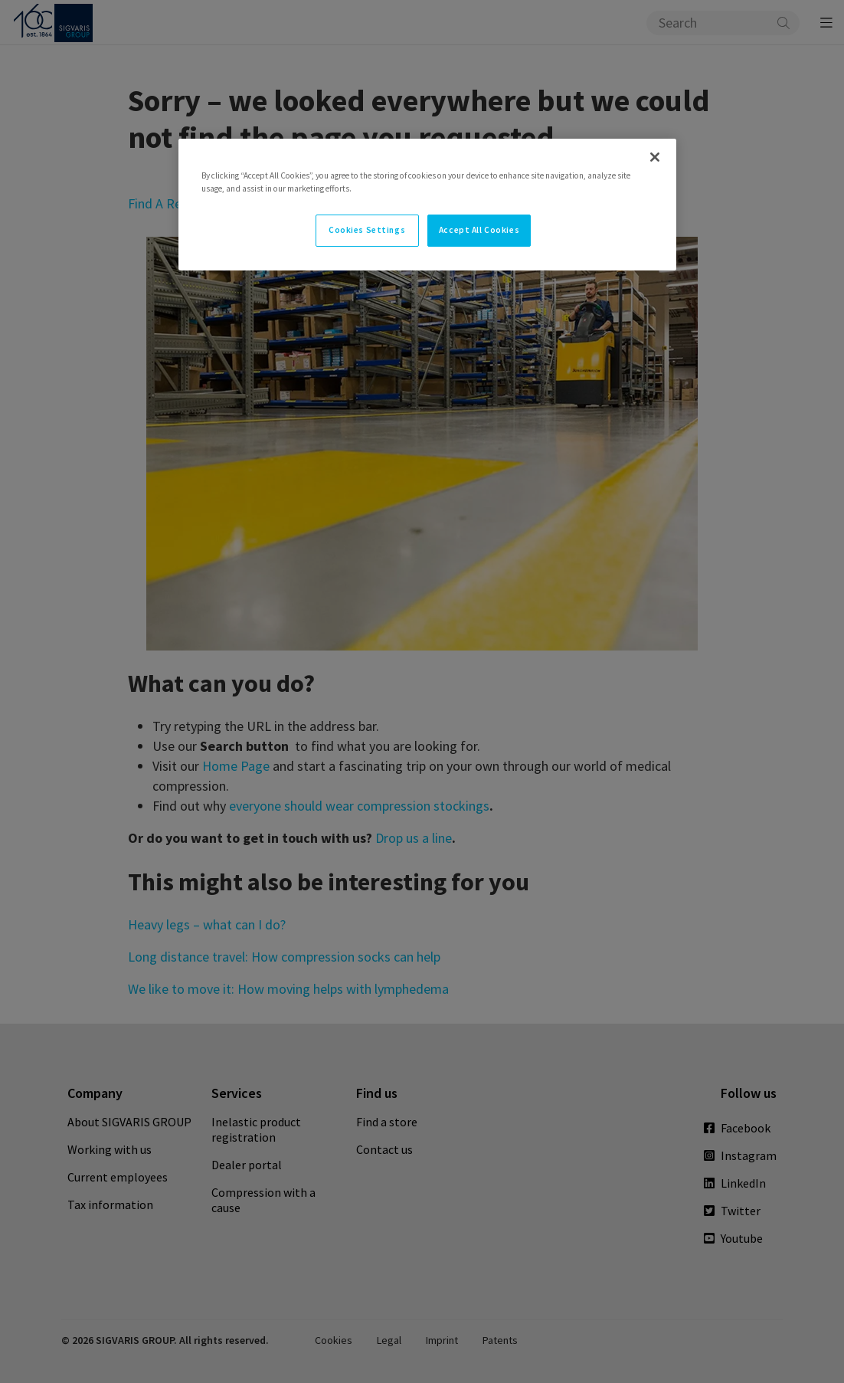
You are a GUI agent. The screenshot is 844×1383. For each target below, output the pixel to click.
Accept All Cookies (479, 229)
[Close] (655, 157)
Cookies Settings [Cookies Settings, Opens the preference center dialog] (367, 229)
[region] (427, 204)
